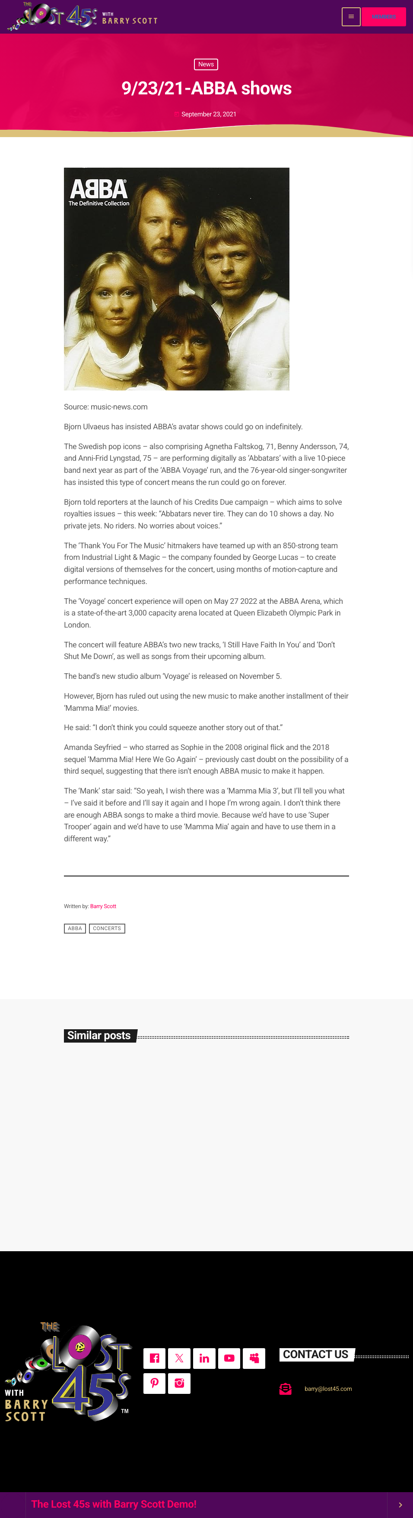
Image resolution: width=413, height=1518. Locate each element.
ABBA (75, 929)
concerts (107, 929)
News (206, 64)
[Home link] (83, 17)
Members (384, 17)
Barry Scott (103, 906)
